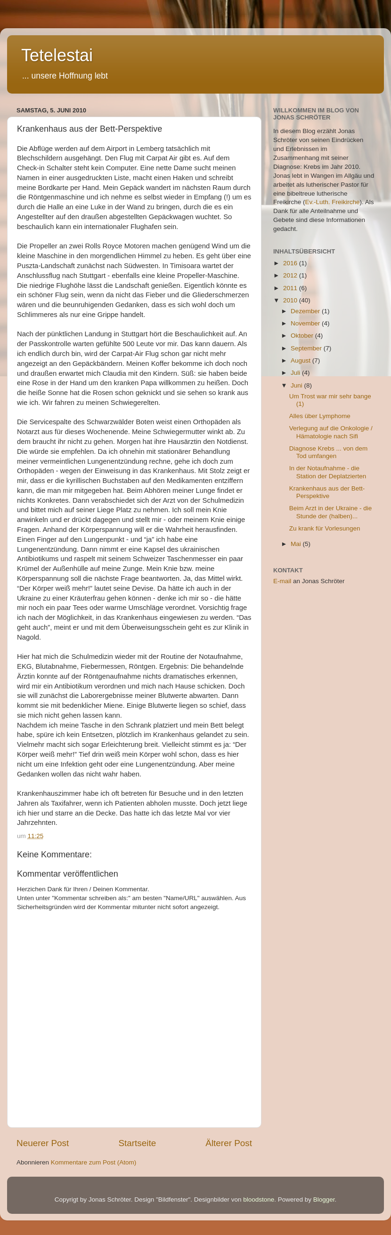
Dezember (306, 311)
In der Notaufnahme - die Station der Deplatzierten (328, 472)
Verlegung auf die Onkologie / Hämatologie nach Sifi (331, 432)
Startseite (137, 1143)
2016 (291, 263)
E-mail (282, 581)
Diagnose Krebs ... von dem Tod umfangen (328, 452)
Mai (297, 543)
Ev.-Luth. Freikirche (332, 202)
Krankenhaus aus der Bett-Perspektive (327, 492)
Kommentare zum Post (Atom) (94, 1162)
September (307, 348)
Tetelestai (57, 55)
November (306, 323)
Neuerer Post (42, 1143)
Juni (297, 385)
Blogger (324, 1199)
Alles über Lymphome (319, 416)
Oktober (303, 335)
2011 (291, 288)
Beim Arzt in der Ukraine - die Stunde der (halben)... (330, 512)
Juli (296, 372)
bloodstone (258, 1199)
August (301, 360)
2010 (291, 300)
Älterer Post (228, 1143)
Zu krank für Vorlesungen (324, 528)
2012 (291, 275)
